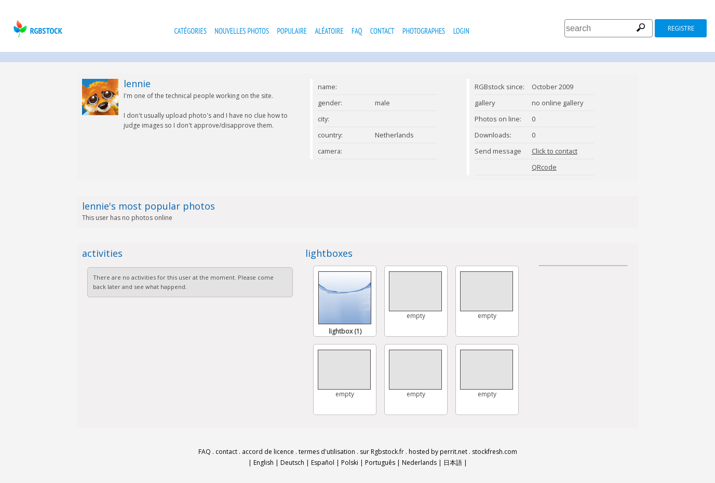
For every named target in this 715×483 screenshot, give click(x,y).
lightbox (345, 331)
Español (322, 462)
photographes (423, 31)
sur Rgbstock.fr (382, 451)
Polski (349, 462)
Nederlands (419, 462)
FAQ (357, 31)
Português (380, 462)
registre (681, 28)
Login (461, 31)
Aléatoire (329, 31)
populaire (292, 31)
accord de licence (268, 451)
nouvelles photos (241, 31)
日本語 (452, 462)
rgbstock (36, 28)
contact (382, 31)
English (263, 462)
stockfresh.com (494, 451)
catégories (190, 31)
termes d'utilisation (327, 451)
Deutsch (292, 462)
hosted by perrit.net (438, 451)
